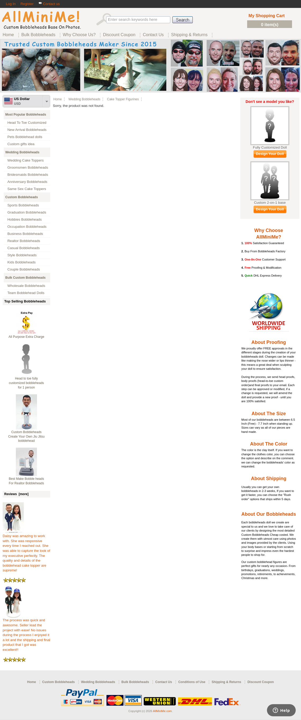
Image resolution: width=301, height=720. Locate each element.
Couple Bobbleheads (23, 269)
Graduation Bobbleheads (26, 212)
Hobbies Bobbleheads (24, 219)
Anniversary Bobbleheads (27, 182)
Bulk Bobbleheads (135, 682)
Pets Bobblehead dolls (24, 137)
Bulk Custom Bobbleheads (25, 278)
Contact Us (163, 682)
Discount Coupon (260, 682)
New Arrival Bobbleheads (26, 130)
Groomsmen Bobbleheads (27, 167)
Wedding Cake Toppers (25, 160)
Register (26, 4)
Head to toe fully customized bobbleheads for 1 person (26, 383)
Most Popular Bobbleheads (25, 114)
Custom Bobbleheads (21, 197)
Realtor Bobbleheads (23, 241)
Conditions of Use (191, 682)
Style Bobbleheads (22, 255)
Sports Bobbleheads (23, 205)
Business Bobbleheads (25, 234)
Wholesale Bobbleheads (26, 286)
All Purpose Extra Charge (26, 337)
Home (57, 99)
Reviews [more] (16, 494)
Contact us (49, 4)
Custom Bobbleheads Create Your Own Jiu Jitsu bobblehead (26, 436)
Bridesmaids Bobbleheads (27, 175)
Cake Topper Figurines (123, 99)
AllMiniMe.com (162, 711)
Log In (11, 4)
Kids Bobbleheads (21, 262)
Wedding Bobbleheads (22, 152)
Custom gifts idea (21, 144)
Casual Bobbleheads (23, 248)
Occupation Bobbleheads (26, 227)
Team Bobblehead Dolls (25, 293)
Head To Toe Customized (26, 123)
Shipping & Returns (226, 682)
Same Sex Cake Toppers (26, 189)
